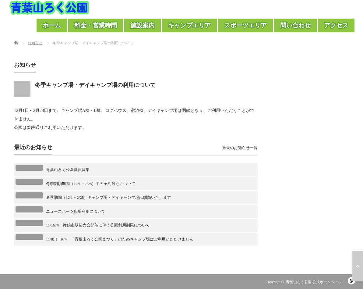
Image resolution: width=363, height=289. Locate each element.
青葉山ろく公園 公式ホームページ (314, 282)
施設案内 (142, 25)
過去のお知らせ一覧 (240, 147)
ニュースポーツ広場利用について (75, 211)
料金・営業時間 (95, 25)
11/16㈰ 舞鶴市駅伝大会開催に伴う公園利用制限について (98, 225)
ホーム (52, 25)
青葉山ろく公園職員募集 (68, 169)
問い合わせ (295, 25)
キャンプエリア (189, 25)
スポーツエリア (245, 25)
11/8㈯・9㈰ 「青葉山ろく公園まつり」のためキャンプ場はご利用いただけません (119, 239)
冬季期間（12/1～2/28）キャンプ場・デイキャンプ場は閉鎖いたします (108, 197)
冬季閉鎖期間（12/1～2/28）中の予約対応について (90, 183)
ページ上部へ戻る (357, 266)
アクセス (336, 25)
